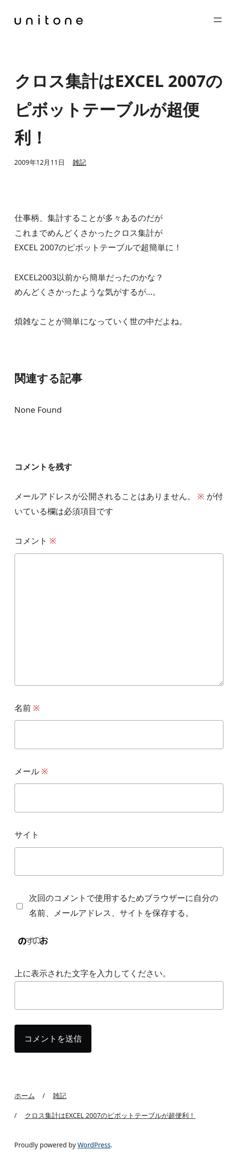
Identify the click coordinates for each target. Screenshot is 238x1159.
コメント (36, 540)
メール (31, 771)
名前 (27, 707)
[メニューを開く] (217, 20)
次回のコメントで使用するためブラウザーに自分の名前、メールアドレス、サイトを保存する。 (123, 905)
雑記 (79, 162)
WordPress (94, 1144)
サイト (27, 834)
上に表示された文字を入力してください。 (93, 973)
